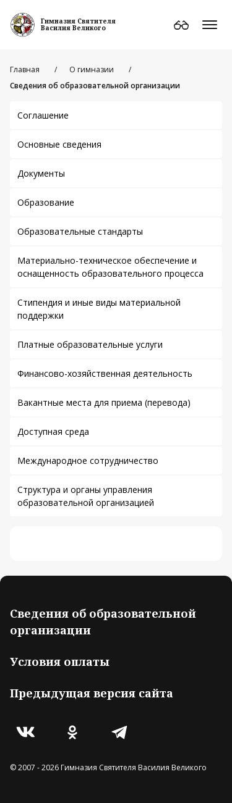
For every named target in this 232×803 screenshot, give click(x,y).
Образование (45, 202)
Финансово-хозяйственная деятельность (104, 373)
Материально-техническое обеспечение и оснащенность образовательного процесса (110, 266)
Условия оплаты (60, 661)
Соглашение (43, 115)
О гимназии (91, 69)
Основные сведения (59, 144)
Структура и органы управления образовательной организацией (85, 496)
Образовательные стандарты (80, 231)
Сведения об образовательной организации (103, 621)
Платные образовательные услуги (90, 344)
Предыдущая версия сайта (91, 693)
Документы (41, 173)
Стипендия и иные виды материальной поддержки (99, 308)
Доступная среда (53, 431)
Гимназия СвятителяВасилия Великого (78, 24)
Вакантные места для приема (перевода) (104, 402)
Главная (25, 69)
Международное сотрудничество (87, 460)
